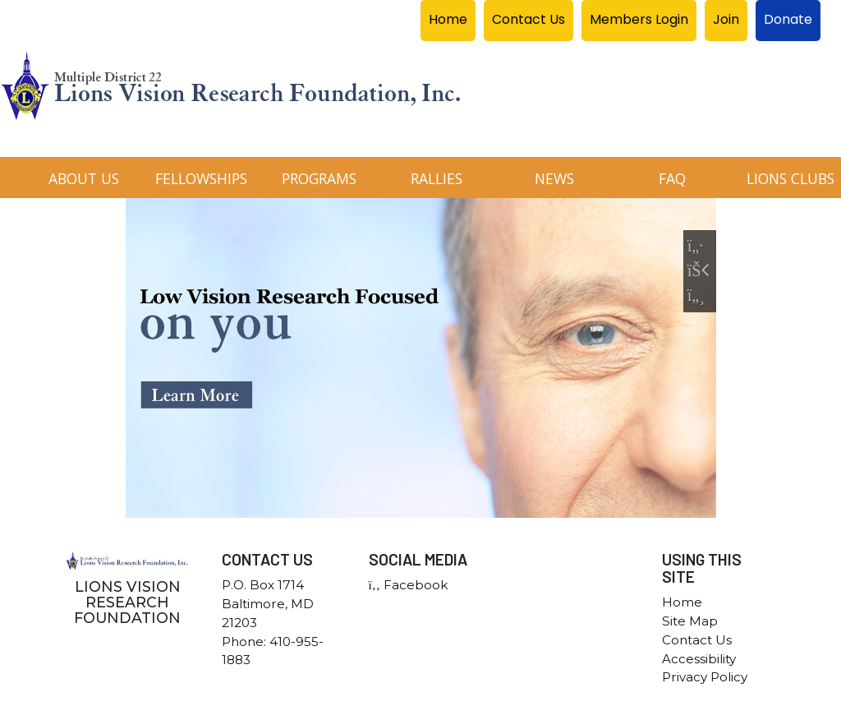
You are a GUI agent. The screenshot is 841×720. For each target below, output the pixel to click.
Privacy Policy (704, 677)
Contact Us (697, 640)
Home (682, 602)
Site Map (690, 621)
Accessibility (699, 659)
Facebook (408, 585)
